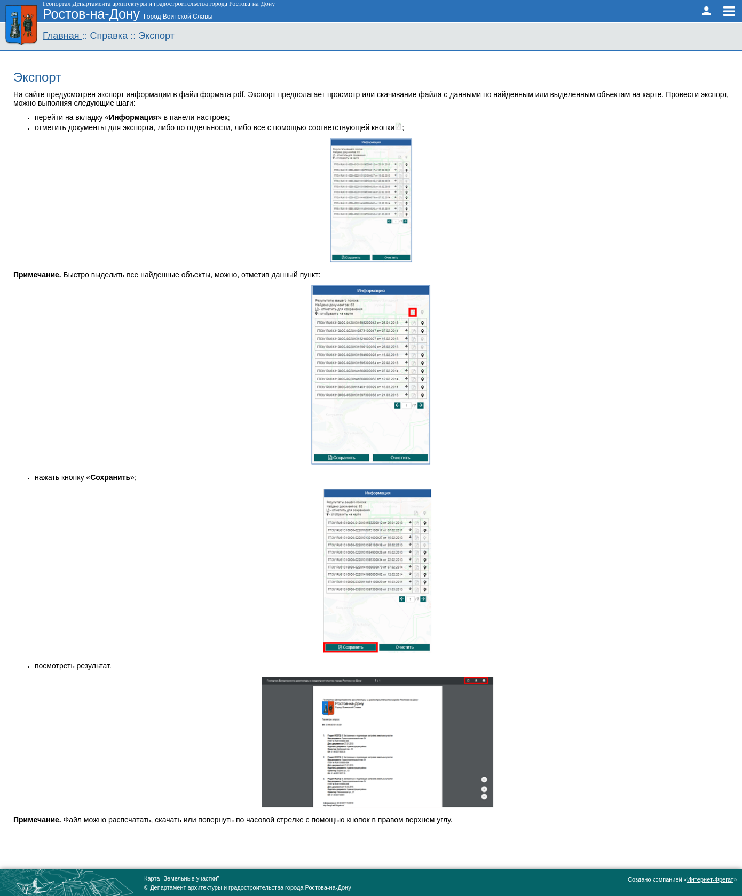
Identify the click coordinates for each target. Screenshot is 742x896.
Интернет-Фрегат (710, 879)
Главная (62, 35)
